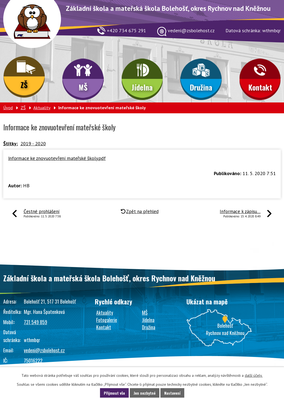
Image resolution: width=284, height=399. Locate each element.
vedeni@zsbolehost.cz (44, 350)
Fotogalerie (106, 319)
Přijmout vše (114, 393)
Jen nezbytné (145, 393)
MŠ (83, 87)
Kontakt (260, 87)
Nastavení (172, 393)
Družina (201, 87)
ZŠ (24, 84)
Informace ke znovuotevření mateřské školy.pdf (57, 158)
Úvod (8, 107)
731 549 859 (35, 322)
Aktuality (41, 107)
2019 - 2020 (33, 143)
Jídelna (142, 87)
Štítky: (10, 143)
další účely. (254, 375)
